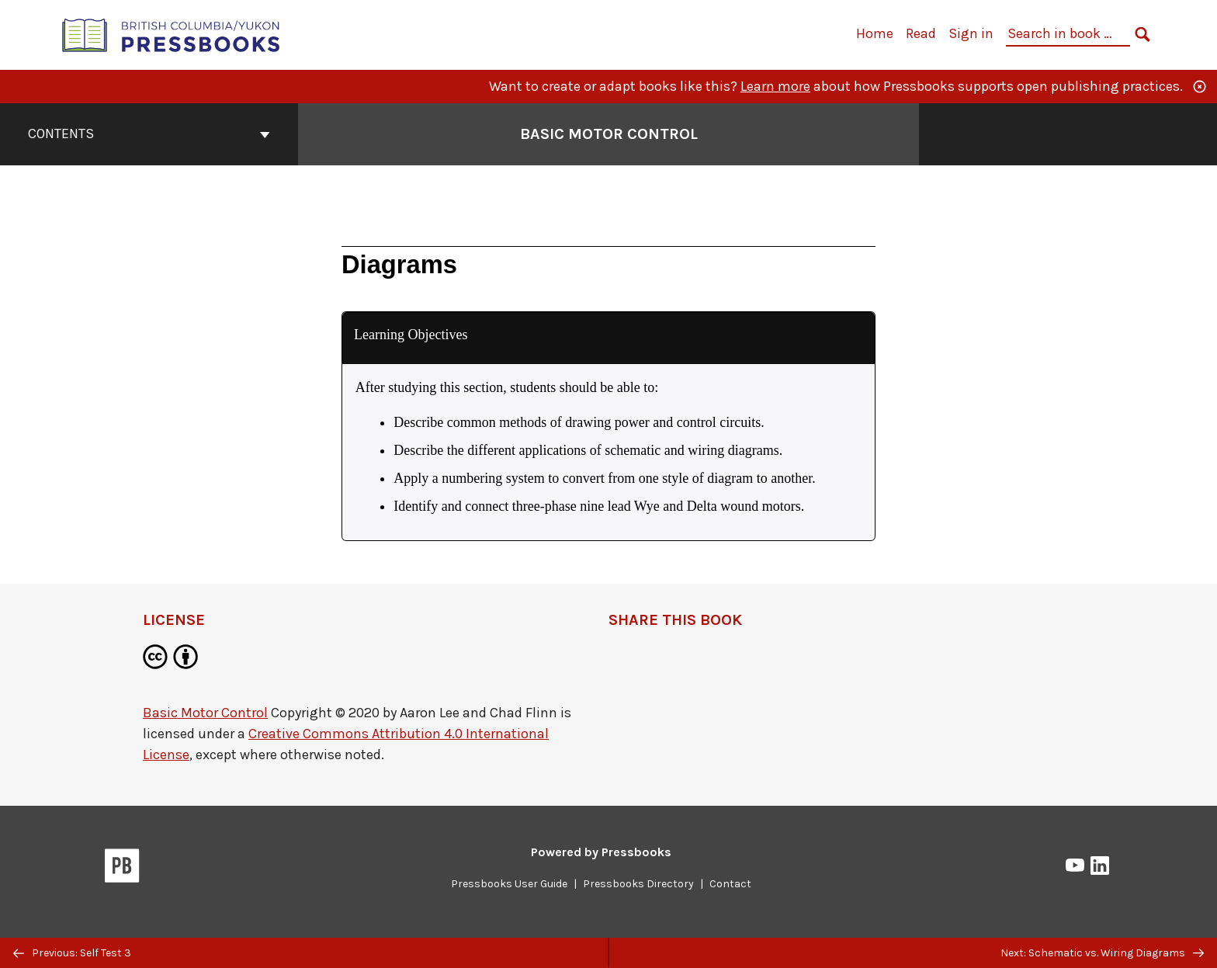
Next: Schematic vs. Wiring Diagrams (1102, 952)
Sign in (970, 33)
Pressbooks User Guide (509, 883)
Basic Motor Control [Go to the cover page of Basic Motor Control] (609, 134)
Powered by (601, 852)
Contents (149, 133)
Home (874, 33)
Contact (730, 883)
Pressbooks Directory (638, 883)
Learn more (775, 86)
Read (921, 33)
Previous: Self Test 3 (72, 952)
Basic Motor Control (205, 712)
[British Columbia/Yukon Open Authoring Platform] (171, 33)
